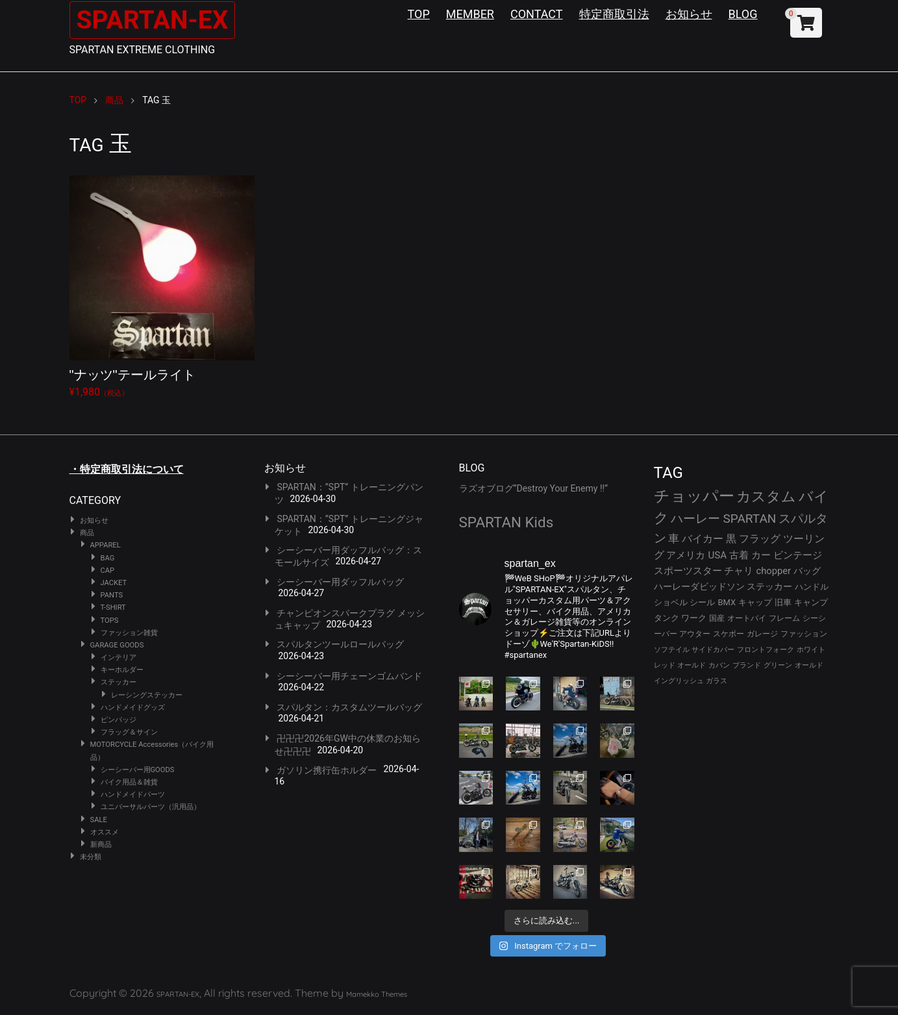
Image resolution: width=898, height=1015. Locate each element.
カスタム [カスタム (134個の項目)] (766, 496)
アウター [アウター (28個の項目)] (694, 633)
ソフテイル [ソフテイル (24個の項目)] (672, 649)
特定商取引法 (614, 14)
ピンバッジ (118, 720)
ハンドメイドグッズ (133, 707)
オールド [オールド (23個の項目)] (691, 665)
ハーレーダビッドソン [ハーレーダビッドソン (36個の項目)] (699, 586)
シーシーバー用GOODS (138, 770)
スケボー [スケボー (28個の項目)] (728, 633)
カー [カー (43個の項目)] (761, 555)
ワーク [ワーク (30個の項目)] (693, 618)
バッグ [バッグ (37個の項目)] (807, 571)
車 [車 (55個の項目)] (673, 539)
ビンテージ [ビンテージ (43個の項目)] (797, 555)
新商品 (101, 844)
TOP (419, 14)
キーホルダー (122, 670)
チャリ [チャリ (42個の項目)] (738, 571)
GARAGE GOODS (117, 645)
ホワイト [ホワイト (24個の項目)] (811, 649)
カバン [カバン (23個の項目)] (719, 665)
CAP (108, 570)
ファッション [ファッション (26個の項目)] (803, 633)
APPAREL (105, 545)
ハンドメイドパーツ (133, 794)
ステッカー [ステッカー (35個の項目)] (769, 586)
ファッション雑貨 (129, 633)
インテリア (118, 657)
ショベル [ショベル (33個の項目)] (671, 602)
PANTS (112, 595)
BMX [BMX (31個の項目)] (726, 602)
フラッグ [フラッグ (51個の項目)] (759, 539)
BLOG (743, 14)
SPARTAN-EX (154, 20)
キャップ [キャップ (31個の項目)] (755, 602)
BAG (108, 558)
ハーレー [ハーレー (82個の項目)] (695, 518)
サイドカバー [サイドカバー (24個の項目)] (713, 649)
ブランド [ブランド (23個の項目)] (746, 665)
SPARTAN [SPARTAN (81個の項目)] (749, 518)
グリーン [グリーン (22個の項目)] (778, 665)
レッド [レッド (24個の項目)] (664, 665)
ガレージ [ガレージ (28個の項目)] (762, 633)
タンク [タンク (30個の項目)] (666, 618)
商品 (87, 533)
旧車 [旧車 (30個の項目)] (783, 602)
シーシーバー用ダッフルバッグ (340, 582)
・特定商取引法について (126, 469)
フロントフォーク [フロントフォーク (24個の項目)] (765, 649)
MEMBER (470, 14)
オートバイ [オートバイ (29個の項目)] (746, 618)
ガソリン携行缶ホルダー (327, 770)
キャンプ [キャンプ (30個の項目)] (811, 602)
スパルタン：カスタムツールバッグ (349, 707)
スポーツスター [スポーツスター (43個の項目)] (688, 571)
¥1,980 (162, 286)
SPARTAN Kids (506, 522)
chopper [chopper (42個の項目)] (773, 571)
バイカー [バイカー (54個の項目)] (702, 539)
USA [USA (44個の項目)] (717, 555)
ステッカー (118, 682)
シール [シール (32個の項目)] (702, 602)
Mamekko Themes (376, 994)
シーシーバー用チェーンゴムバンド (349, 676)
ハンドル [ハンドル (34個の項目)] (812, 587)
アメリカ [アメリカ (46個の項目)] (685, 555)
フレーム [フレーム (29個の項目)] (784, 618)
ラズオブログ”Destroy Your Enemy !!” (533, 488)
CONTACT (536, 14)
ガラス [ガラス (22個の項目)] (716, 681)
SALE (98, 820)
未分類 (90, 857)
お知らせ (689, 14)
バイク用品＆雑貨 (129, 782)
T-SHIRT (113, 607)
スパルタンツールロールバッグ (340, 644)
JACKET (114, 583)
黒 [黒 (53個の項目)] (731, 539)
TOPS (110, 620)
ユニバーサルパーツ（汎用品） (151, 807)
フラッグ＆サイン (129, 732)
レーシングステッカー (146, 695)
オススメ (104, 832)
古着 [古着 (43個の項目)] (739, 555)
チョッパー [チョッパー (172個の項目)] (694, 496)
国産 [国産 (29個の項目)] (717, 618)
